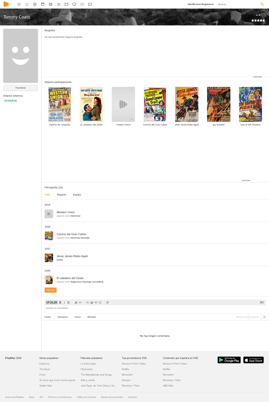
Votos (78, 317)
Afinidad (91, 317)
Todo (47, 194)
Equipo (77, 194)
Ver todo (50, 290)
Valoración (62, 317)
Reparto (61, 194)
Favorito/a (21, 88)
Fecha (48, 317)
